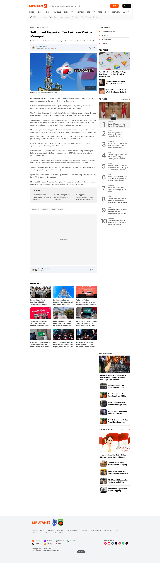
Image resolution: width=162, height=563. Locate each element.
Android (88, 17)
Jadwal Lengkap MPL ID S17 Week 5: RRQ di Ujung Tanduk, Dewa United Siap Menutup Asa (118, 158)
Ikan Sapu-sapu (105, 353)
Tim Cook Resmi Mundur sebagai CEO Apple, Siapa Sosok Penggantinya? (117, 222)
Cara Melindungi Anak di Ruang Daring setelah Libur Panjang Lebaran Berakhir (116, 83)
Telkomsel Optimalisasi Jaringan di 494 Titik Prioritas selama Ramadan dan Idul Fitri (39, 323)
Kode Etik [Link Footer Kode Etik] (60, 530)
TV (72, 12)
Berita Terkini (106, 430)
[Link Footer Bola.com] (60, 541)
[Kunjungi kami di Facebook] (112, 543)
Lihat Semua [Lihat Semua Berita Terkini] (125, 430)
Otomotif (91, 12)
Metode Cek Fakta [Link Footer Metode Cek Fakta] (37, 533)
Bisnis (47, 12)
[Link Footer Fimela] (36, 544)
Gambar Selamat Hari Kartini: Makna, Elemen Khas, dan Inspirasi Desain (113, 456)
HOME (31, 12)
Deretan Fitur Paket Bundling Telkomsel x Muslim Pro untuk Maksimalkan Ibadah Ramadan (86, 323)
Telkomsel (64, 99)
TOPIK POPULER (104, 27)
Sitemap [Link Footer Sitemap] (84, 530)
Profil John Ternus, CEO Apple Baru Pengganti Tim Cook (117, 190)
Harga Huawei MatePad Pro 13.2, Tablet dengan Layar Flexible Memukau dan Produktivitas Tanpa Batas (117, 180)
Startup (95, 17)
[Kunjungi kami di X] (116, 543)
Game (56, 17)
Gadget (45, 17)
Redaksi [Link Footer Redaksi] (42, 530)
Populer (103, 99)
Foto (100, 12)
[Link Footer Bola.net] (71, 541)
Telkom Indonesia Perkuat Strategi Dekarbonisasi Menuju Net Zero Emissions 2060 (117, 201)
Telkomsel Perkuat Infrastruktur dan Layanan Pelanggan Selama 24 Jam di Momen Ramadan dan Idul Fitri (86, 302)
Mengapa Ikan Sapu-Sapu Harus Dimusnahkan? (117, 412)
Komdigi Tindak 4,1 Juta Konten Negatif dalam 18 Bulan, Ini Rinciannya (116, 126)
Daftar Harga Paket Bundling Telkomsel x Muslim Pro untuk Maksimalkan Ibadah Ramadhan (40, 345)
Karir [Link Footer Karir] (116, 530)
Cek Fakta (116, 12)
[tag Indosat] (45, 210)
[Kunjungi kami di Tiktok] (126, 543)
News (39, 12)
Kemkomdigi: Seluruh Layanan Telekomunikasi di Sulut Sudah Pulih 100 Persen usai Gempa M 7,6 (63, 302)
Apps (61, 17)
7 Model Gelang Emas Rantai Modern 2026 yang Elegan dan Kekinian (117, 465)
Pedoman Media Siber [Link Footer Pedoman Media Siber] (72, 530)
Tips (50, 17)
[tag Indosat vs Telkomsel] (57, 210)
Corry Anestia (43, 46)
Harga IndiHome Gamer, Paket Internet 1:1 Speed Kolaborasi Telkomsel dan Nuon (85, 345)
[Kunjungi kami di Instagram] (119, 543)
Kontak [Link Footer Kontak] (34, 530)
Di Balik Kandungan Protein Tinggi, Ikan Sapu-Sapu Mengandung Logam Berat (118, 422)
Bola (66, 12)
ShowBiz (80, 12)
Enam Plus (57, 12)
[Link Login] (126, 6)
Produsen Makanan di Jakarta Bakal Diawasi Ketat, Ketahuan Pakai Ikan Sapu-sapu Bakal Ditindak (113, 378)
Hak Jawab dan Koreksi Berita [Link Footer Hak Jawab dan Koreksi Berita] (55, 533)
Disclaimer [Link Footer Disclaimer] (51, 530)
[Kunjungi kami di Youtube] (109, 543)
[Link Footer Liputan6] (41, 522)
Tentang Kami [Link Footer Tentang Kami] (108, 530)
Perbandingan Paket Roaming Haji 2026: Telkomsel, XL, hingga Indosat (38, 302)
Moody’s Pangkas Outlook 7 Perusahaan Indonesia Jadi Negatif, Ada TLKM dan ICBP (63, 344)
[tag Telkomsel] (35, 210)
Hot (106, 12)
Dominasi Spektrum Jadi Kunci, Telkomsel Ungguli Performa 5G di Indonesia (62, 323)
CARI (114, 6)
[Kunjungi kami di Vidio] (105, 543)
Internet (67, 17)
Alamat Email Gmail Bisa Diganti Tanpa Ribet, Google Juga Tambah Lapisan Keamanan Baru (112, 74)
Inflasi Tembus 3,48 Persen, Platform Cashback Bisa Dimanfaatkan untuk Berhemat (117, 147)
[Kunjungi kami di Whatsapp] (123, 543)
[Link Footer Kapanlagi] (48, 544)
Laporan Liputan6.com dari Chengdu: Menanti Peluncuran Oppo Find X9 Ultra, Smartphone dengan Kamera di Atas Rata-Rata (117, 213)
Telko (82, 17)
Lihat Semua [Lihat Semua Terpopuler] (125, 99)
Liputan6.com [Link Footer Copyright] (47, 549)
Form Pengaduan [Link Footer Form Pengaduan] (96, 530)
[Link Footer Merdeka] (48, 541)
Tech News (75, 17)
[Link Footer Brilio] (60, 544)
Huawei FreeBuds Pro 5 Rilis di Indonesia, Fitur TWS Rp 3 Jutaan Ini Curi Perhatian (118, 168)
